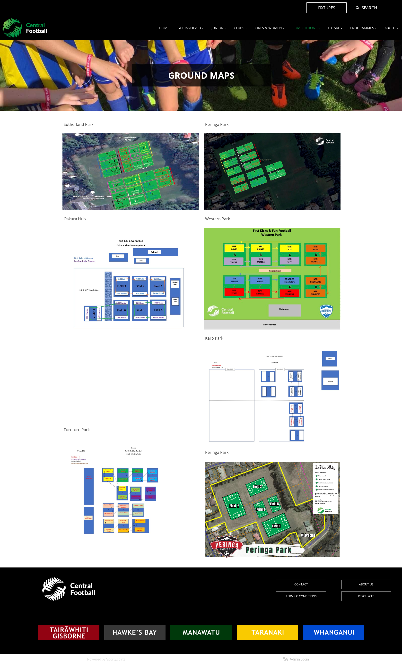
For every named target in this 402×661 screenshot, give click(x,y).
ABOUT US (366, 584)
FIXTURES (326, 7)
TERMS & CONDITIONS (301, 596)
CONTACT (301, 584)
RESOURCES (366, 596)
